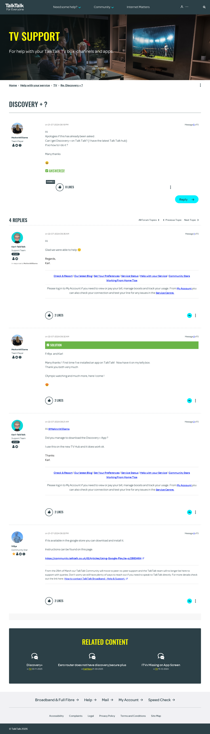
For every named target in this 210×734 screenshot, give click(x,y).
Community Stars (183, 276)
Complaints (75, 715)
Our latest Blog (81, 276)
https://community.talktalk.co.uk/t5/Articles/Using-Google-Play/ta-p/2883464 (97, 558)
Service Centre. (165, 293)
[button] (204, 7)
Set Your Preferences (105, 276)
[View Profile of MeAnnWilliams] (19, 137)
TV (30, 669)
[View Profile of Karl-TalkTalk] (24, 246)
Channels (50, 181)
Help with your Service (155, 276)
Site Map (156, 715)
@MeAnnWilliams (59, 429)
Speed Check (159, 699)
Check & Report (60, 276)
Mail (105, 699)
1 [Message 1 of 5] (194, 233)
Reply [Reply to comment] (189, 315)
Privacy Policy (107, 715)
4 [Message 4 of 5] (194, 533)
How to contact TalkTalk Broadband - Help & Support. (96, 578)
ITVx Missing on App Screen (161, 665)
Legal (91, 715)
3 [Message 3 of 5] (194, 421)
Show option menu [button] (198, 85)
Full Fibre (87, 669)
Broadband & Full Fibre (54, 699)
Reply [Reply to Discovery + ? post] (183, 199)
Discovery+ (35, 665)
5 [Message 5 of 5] (194, 124)
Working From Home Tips (121, 280)
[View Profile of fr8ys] (19, 546)
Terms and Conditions (133, 715)
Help (88, 699)
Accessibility (56, 715)
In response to (24, 263)
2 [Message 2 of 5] (194, 336)
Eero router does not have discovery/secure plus (92, 665)
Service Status (130, 276)
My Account (184, 288)
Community (189, 7)
